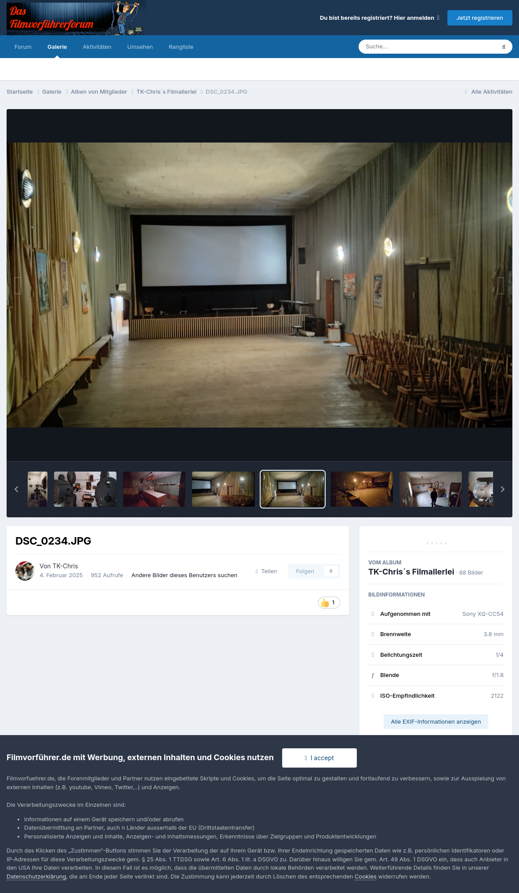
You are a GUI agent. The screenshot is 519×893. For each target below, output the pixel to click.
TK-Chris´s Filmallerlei (411, 571)
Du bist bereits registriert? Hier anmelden (379, 17)
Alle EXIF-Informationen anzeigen (436, 721)
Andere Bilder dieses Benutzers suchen (184, 574)
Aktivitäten (97, 46)
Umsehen (140, 46)
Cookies (366, 876)
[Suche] (409, 47)
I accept (319, 757)
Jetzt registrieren (480, 17)
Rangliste (181, 46)
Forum (23, 46)
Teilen (266, 571)
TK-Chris (65, 566)
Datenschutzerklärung (36, 876)
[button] (16, 489)
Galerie (57, 50)
